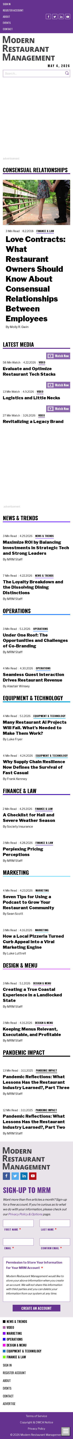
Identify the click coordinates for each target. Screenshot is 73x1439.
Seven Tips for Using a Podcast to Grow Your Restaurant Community (28, 902)
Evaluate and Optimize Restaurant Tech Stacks (29, 371)
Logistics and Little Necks (31, 397)
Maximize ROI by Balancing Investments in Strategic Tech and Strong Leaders (36, 547)
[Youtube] (67, 16)
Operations (40, 629)
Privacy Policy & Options (25, 1214)
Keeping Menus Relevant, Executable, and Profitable (32, 1031)
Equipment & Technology (49, 716)
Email (7, 1248)
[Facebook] (48, 16)
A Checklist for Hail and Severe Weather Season (29, 817)
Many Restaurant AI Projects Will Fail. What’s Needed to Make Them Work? (35, 728)
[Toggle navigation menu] (65, 1431)
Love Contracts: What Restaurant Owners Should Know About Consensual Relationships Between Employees (35, 278)
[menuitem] (7, 4)
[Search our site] (33, 73)
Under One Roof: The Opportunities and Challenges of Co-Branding (35, 640)
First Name (11, 1229)
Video (42, 362)
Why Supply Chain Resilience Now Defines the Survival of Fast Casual (34, 767)
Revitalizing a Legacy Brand (33, 421)
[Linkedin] (61, 16)
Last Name (47, 1229)
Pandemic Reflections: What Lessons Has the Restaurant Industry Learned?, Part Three (36, 1082)
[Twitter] (54, 16)
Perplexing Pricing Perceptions (23, 851)
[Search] (67, 73)
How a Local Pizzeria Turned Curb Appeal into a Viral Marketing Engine (33, 941)
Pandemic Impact (46, 1070)
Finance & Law (45, 231)
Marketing (42, 890)
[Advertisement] (36, 120)
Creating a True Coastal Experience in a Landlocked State (32, 995)
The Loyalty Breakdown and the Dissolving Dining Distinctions (33, 587)
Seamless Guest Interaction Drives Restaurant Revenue (33, 677)
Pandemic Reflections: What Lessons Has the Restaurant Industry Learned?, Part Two (34, 1121)
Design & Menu (42, 983)
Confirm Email (50, 1248)
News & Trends (44, 536)
